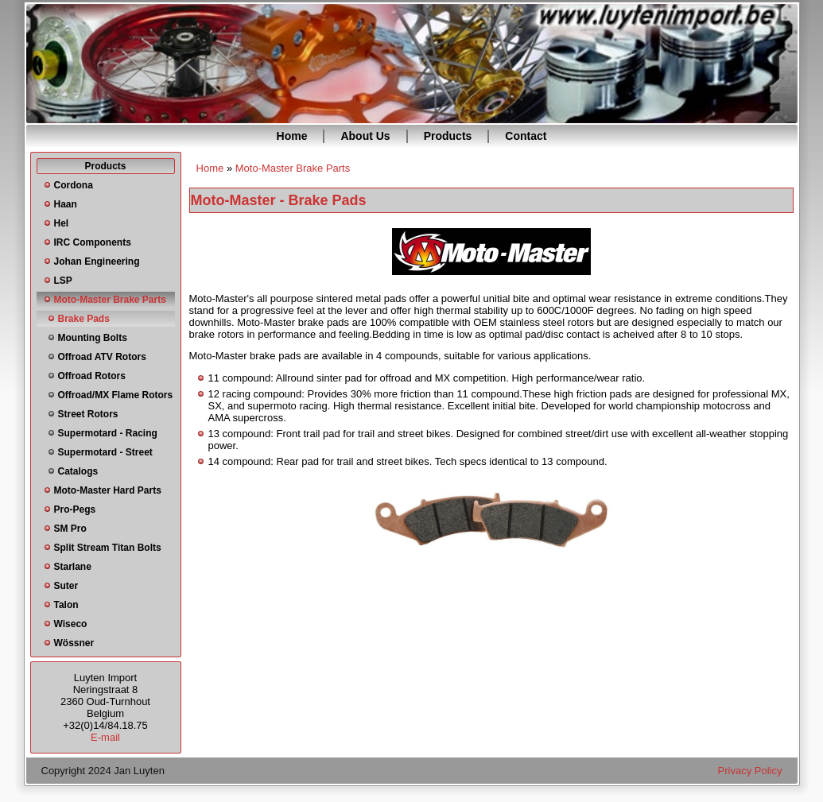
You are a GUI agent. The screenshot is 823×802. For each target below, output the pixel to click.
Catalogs (78, 471)
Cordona (73, 185)
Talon (66, 604)
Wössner (74, 643)
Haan (65, 204)
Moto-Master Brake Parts (110, 299)
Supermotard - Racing (107, 433)
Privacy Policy (750, 771)
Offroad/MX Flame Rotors (115, 395)
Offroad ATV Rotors (102, 356)
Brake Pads (84, 318)
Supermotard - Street (105, 452)
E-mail (105, 737)
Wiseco (70, 624)
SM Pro (70, 528)
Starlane (72, 566)
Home (292, 136)
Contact (525, 136)
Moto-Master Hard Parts (107, 490)
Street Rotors (88, 414)
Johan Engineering (97, 261)
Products (448, 136)
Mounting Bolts (92, 337)
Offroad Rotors (92, 376)
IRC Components (92, 242)
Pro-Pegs (75, 509)
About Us (365, 136)
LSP (63, 280)
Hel (61, 223)
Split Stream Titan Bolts (107, 547)
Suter (66, 585)
